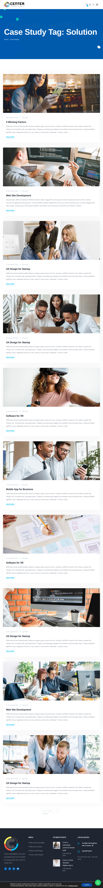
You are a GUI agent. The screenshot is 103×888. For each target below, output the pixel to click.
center (26, 117)
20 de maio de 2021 (12, 778)
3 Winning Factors (16, 122)
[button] (98, 883)
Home (6, 39)
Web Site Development (18, 195)
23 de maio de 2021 (12, 191)
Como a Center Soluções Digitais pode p (68, 862)
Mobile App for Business (19, 489)
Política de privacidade (36, 843)
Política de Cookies (35, 847)
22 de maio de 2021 (12, 264)
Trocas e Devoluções (36, 855)
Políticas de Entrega (36, 851)
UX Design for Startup (18, 269)
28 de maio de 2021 (12, 117)
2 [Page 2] (51, 811)
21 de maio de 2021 (12, 558)
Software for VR (14, 416)
